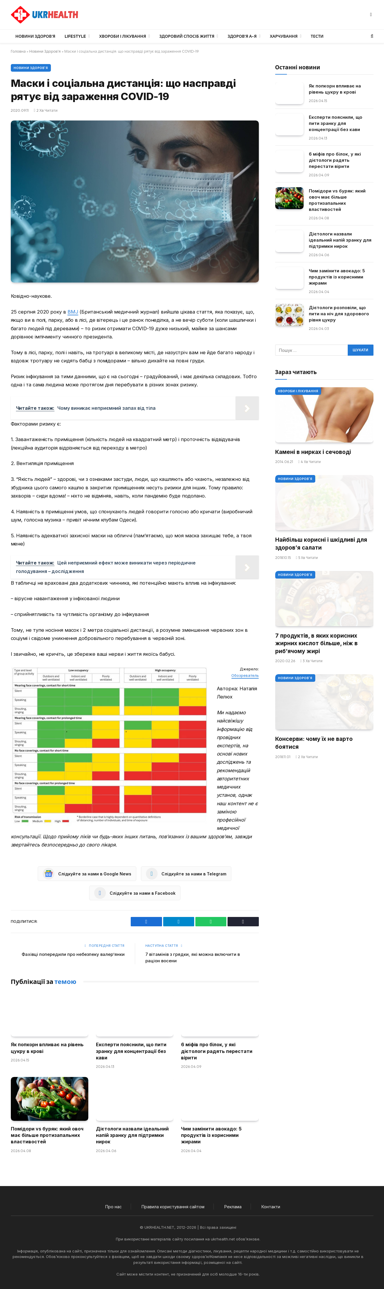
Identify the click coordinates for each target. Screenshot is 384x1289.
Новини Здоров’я (36, 36)
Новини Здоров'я (45, 51)
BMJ (73, 312)
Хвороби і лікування (122, 36)
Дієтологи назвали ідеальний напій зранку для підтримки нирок (132, 1135)
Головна (18, 51)
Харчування (284, 36)
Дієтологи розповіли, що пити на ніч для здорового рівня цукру (339, 314)
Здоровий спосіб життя (186, 36)
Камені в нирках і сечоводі (313, 452)
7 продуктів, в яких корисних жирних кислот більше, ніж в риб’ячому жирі (316, 643)
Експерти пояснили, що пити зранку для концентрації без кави (131, 1051)
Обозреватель (245, 675)
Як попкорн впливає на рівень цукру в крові (47, 1048)
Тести (317, 36)
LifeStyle (75, 36)
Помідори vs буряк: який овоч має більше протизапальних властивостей (47, 1135)
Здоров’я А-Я (242, 36)
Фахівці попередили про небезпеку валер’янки (73, 954)
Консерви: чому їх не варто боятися (314, 743)
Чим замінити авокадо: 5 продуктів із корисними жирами (211, 1135)
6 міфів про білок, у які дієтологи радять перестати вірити (216, 1051)
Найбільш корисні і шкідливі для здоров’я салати (321, 543)
